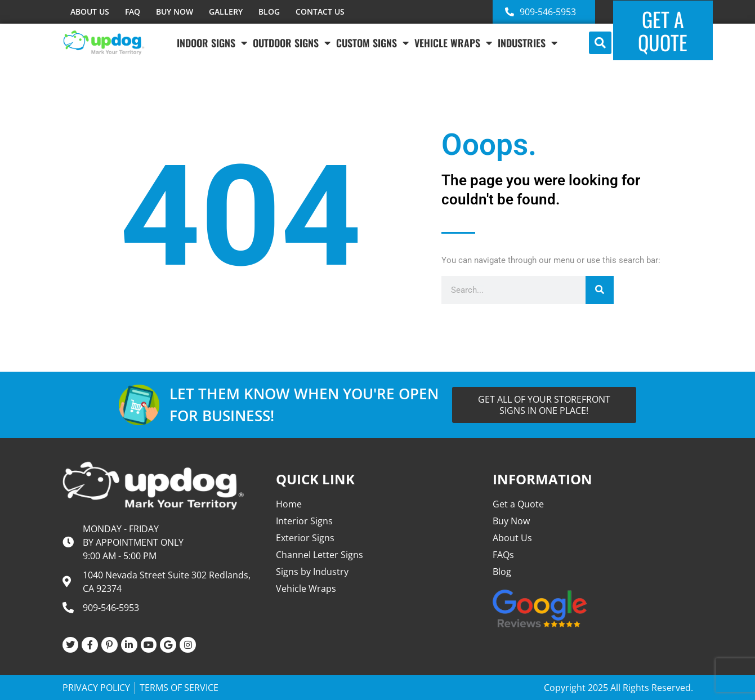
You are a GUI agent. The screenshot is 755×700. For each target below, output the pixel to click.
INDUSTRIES (527, 43)
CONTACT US (320, 11)
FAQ (132, 11)
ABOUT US (89, 11)
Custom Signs (372, 43)
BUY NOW (174, 11)
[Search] (600, 290)
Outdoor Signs (291, 43)
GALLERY (226, 11)
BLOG (269, 11)
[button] (600, 43)
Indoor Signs (212, 43)
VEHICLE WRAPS (453, 43)
